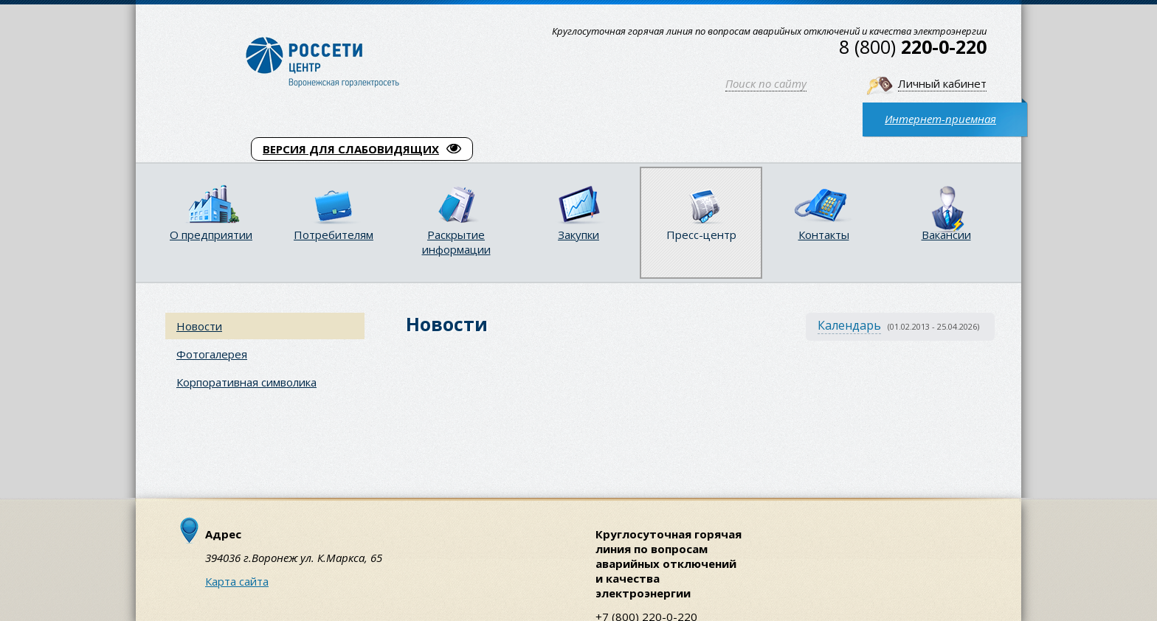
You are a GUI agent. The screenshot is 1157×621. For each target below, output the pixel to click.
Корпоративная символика (246, 382)
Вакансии (946, 234)
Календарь (849, 325)
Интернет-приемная (940, 118)
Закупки (578, 234)
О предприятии (211, 234)
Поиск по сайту (766, 83)
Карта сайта (237, 581)
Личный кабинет (942, 83)
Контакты (823, 234)
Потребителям (333, 234)
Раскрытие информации (456, 242)
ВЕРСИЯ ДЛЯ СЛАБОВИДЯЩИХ (362, 149)
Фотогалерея (211, 354)
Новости (199, 326)
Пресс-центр (701, 234)
